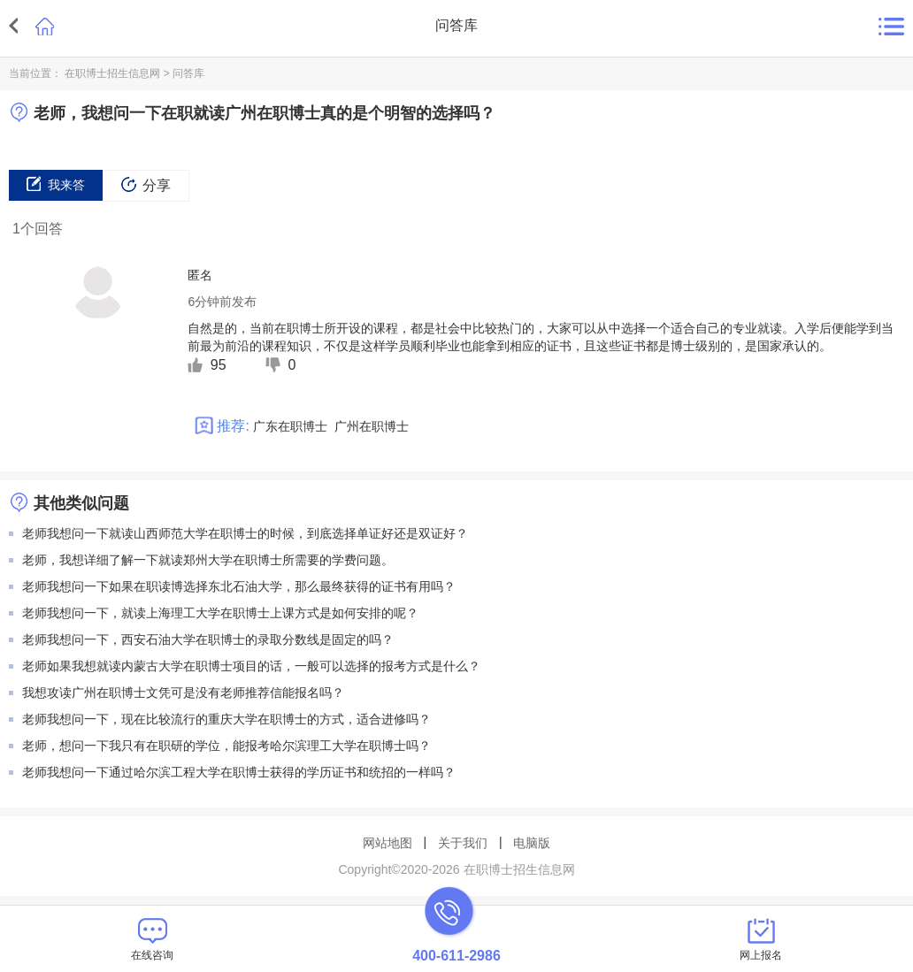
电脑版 (531, 843)
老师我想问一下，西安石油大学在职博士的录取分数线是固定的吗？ (208, 639)
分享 (146, 184)
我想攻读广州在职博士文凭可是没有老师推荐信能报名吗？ (183, 692)
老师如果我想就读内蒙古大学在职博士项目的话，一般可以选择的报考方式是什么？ (251, 666)
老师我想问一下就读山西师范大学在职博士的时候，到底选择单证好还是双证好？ (245, 533)
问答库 (188, 73)
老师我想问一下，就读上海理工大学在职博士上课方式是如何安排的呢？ (220, 613)
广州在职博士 (371, 426)
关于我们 (462, 843)
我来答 (56, 184)
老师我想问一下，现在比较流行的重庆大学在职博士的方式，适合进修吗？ (226, 719)
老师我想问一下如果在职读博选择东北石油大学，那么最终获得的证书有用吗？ (239, 586)
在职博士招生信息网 (112, 73)
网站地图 (387, 843)
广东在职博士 (290, 426)
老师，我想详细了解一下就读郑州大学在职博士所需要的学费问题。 (208, 560)
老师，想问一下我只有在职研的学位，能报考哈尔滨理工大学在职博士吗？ (226, 746)
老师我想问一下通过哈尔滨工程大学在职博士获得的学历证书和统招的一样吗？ (239, 772)
